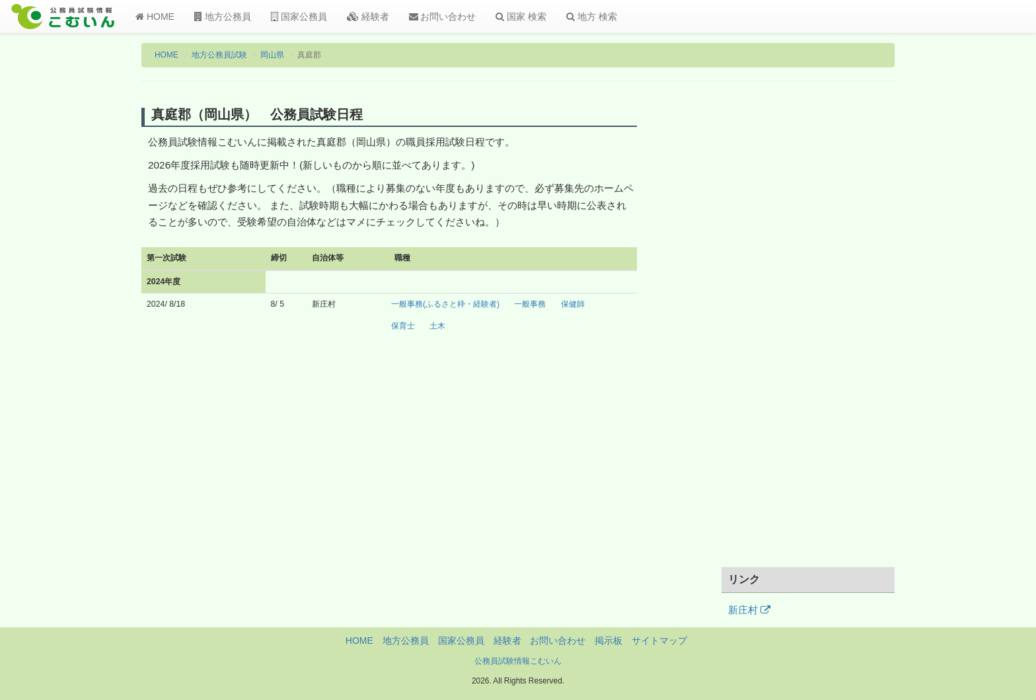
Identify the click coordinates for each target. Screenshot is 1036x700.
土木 (437, 326)
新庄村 (749, 610)
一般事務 (530, 304)
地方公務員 (222, 16)
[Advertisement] (808, 332)
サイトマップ (659, 640)
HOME (154, 16)
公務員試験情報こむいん (518, 661)
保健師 (573, 304)
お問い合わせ (442, 16)
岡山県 (272, 54)
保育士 (403, 326)
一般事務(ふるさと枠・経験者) (445, 304)
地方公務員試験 (219, 54)
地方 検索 (591, 16)
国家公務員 (299, 16)
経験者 (368, 16)
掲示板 (608, 640)
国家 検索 (521, 16)
